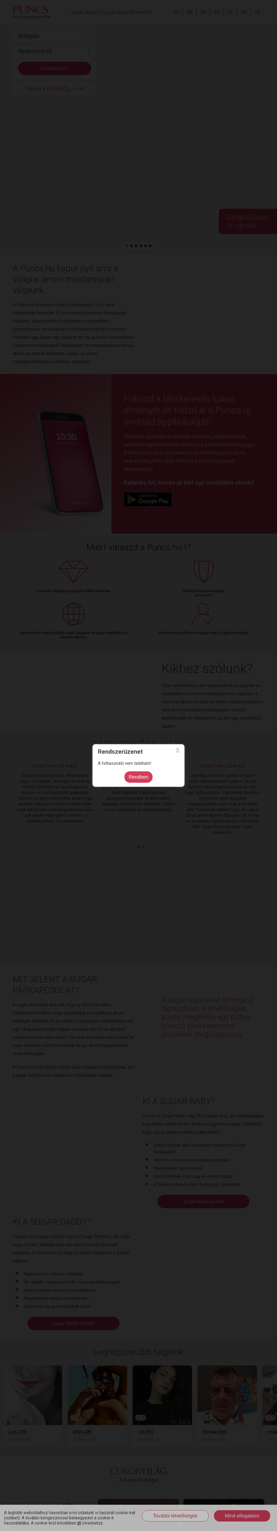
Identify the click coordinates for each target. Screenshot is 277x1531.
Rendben (138, 777)
